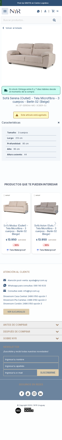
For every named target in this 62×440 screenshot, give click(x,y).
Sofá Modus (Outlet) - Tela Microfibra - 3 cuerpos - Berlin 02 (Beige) (16, 229)
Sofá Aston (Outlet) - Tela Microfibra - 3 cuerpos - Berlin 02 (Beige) (46, 229)
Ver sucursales (16, 312)
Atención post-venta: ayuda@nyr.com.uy (27, 280)
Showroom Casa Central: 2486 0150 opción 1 (25, 296)
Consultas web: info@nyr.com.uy (24, 291)
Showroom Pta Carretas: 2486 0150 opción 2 (24, 300)
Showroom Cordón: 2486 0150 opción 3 (22, 303)
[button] (57, 20)
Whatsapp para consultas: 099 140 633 (27, 285)
